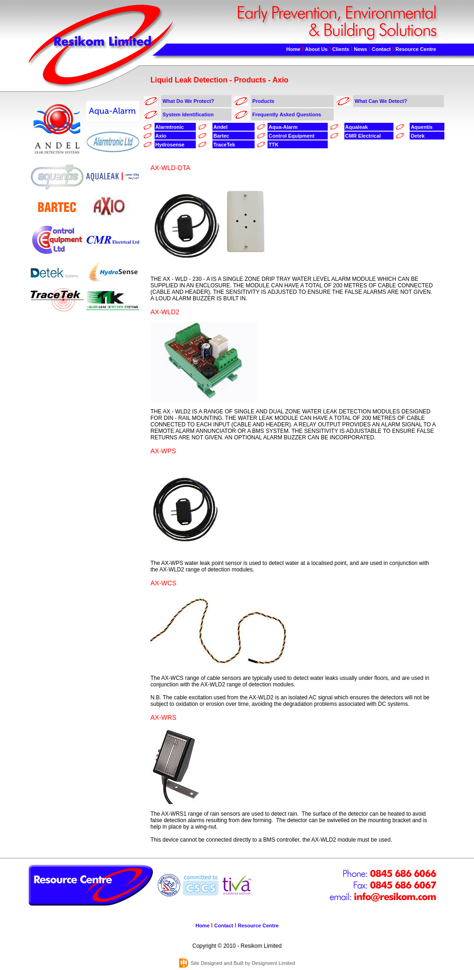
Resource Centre (415, 49)
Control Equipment (291, 136)
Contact (381, 49)
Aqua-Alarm (282, 127)
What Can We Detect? (381, 101)
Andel (220, 127)
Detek (417, 136)
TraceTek (224, 144)
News (360, 49)
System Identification (188, 114)
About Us (316, 49)
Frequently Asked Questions (286, 114)
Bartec (221, 136)
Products (263, 101)
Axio (161, 136)
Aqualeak (356, 127)
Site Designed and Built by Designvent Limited (243, 963)
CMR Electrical (363, 136)
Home (293, 49)
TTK (273, 144)
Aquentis (421, 127)
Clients (340, 49)
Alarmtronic (170, 127)
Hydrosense (170, 144)
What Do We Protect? (188, 101)
